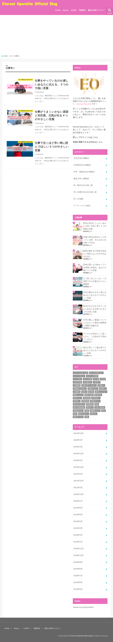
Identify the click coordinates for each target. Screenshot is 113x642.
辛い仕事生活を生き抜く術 (85, 192)
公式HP (74, 10)
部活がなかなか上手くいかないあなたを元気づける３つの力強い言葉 (94, 309)
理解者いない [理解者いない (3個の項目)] (95, 411)
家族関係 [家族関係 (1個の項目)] (85, 401)
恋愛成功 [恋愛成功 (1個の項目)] (90, 404)
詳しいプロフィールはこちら (85, 137)
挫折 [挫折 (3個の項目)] (96, 404)
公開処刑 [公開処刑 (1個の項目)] (77, 392)
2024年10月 (78, 433)
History (66, 10)
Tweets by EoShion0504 (83, 607)
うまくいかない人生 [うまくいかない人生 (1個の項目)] (80, 373)
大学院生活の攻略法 (82, 165)
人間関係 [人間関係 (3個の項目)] (77, 385)
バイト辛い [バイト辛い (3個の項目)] (77, 379)
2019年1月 (78, 542)
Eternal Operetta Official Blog (29, 3)
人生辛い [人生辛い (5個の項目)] (97, 382)
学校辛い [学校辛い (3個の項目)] (77, 401)
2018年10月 (78, 555)
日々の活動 (78, 199)
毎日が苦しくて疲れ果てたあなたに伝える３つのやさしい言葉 (94, 350)
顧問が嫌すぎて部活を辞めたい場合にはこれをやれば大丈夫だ (94, 254)
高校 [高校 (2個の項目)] (86, 417)
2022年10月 (78, 467)
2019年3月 (78, 528)
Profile (57, 10)
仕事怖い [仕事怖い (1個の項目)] (101, 385)
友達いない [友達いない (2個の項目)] (77, 398)
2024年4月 (78, 440)
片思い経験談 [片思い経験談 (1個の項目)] (99, 407)
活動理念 (82, 10)
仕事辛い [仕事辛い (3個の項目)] (103, 388)
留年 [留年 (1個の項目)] (103, 411)
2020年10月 (78, 494)
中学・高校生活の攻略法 (84, 172)
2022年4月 (78, 474)
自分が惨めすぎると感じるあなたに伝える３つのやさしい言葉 (94, 295)
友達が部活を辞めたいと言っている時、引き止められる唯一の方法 (94, 240)
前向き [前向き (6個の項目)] (84, 392)
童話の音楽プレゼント (96, 10)
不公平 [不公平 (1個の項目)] (96, 379)
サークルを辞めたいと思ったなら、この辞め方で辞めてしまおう (94, 336)
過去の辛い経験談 (81, 179)
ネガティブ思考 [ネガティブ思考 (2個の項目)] (92, 376)
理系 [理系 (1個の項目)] (86, 411)
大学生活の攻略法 (81, 158)
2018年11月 (78, 549)
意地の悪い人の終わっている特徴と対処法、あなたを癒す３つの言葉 (94, 267)
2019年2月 (78, 535)
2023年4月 (78, 460)
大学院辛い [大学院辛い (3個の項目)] (96, 398)
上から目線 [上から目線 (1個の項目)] (87, 379)
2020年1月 (78, 501)
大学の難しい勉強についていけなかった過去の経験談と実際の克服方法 (94, 323)
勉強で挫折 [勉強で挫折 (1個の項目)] (89, 395)
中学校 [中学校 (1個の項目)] (102, 379)
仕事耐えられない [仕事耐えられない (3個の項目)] (80, 388)
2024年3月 (78, 447)
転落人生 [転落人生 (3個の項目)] (93, 414)
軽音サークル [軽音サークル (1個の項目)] (78, 417)
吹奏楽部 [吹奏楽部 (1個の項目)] (87, 398)
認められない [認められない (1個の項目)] (83, 414)
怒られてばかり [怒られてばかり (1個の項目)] (79, 404)
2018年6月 (78, 582)
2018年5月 (78, 589)
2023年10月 (78, 454)
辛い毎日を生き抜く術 (83, 185)
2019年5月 (78, 515)
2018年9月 (78, 562)
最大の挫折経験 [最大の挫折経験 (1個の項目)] (79, 407)
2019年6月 (78, 508)
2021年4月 (78, 487)
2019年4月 (78, 521)
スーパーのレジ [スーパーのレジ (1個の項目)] (79, 376)
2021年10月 (78, 481)
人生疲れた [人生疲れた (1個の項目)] (87, 382)
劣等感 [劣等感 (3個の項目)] (91, 392)
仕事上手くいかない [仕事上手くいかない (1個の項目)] (89, 385)
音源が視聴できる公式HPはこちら (88, 142)
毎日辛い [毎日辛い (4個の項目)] (90, 407)
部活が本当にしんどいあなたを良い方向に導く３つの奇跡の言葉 (94, 226)
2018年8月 (78, 569)
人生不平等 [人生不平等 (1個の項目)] (77, 382)
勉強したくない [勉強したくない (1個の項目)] (101, 392)
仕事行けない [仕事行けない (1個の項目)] (93, 388)
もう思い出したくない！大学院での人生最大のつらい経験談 (94, 281)
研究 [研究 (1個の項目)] (75, 414)
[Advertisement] (57, 36)
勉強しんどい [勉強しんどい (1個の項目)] (78, 395)
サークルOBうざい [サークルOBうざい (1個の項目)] (96, 373)
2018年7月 (78, 576)
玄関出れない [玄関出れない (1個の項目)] (78, 411)
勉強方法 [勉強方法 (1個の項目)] (98, 395)
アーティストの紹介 (82, 206)
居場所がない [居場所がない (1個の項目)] (95, 401)
